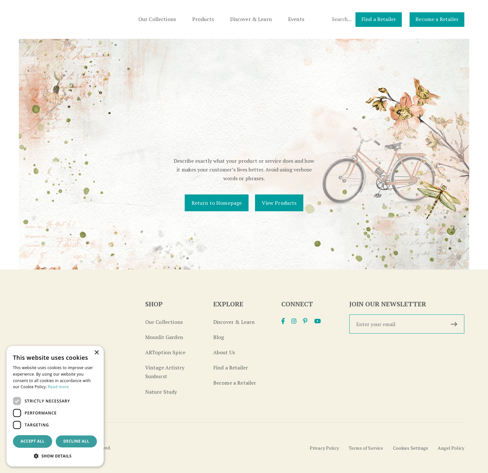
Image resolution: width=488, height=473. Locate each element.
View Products (279, 202)
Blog (218, 337)
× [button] (96, 352)
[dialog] (55, 406)
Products (203, 19)
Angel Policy (451, 448)
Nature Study (161, 391)
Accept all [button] (33, 441)
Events (296, 19)
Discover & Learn (251, 19)
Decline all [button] (76, 441)
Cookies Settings (410, 448)
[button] (55, 456)
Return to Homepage (217, 202)
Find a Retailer (378, 19)
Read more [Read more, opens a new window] (58, 387)
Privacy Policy (324, 448)
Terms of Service (366, 448)
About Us (224, 352)
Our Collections (157, 19)
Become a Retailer (437, 19)
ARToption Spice (165, 352)
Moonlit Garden (164, 337)
